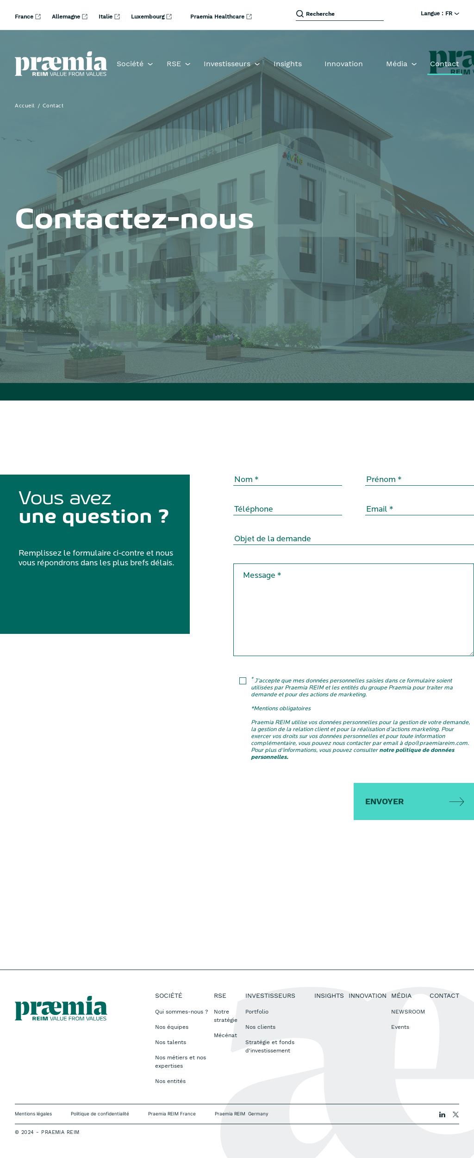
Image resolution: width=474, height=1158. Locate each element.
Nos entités (170, 1081)
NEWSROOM (408, 1011)
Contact (444, 63)
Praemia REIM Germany (241, 1113)
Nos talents (170, 1042)
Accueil (25, 106)
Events (400, 1027)
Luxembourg (148, 16)
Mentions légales (33, 1113)
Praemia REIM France (172, 1113)
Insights (288, 63)
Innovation (343, 63)
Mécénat (225, 1035)
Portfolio (256, 1011)
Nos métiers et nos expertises (180, 1061)
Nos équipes (171, 1027)
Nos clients (260, 1027)
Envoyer (384, 801)
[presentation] (315, 801)
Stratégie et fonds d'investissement (269, 1046)
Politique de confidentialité (100, 1113)
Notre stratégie (225, 1015)
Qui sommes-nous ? (181, 1011)
